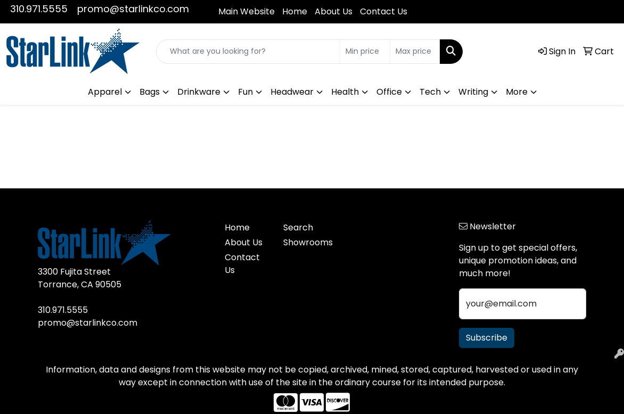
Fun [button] (245, 92)
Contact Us (383, 11)
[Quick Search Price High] (415, 51)
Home (294, 11)
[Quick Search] (248, 51)
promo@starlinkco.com (133, 8)
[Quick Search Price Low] (365, 51)
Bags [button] (149, 92)
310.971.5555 (39, 8)
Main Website (246, 11)
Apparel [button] (105, 92)
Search (298, 227)
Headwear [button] (292, 92)
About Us (333, 11)
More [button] (517, 92)
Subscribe (486, 338)
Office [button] (389, 92)
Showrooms (306, 242)
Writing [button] (473, 92)
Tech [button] (430, 92)
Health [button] (345, 92)
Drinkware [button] (198, 92)
